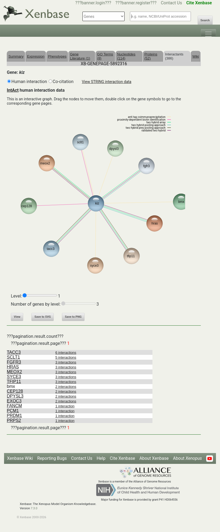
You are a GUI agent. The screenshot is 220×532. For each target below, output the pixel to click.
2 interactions (65, 387)
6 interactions (65, 353)
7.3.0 (34, 508)
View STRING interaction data (106, 82)
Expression (35, 56)
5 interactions (65, 357)
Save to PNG (73, 317)
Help (100, 458)
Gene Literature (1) (80, 56)
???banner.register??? (135, 2)
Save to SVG (42, 317)
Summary (16, 56)
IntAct (13, 90)
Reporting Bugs (52, 458)
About (187, 458)
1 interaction (65, 406)
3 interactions (65, 362)
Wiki (195, 56)
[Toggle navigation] (208, 33)
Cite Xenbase (122, 458)
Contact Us (171, 2)
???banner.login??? (93, 2)
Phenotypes (57, 56)
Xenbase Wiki (20, 458)
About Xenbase (154, 458)
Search (205, 20)
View (17, 317)
